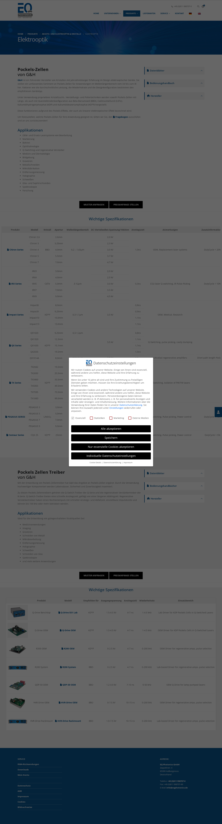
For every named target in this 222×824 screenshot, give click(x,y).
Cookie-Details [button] (96, 462)
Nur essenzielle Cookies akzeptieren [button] (111, 447)
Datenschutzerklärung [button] (112, 462)
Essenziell (78, 418)
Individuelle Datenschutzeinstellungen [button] (111, 456)
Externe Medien (138, 418)
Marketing (116, 418)
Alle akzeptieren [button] (111, 428)
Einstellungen (116, 407)
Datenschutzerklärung (130, 404)
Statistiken (97, 418)
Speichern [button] (111, 438)
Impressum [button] (128, 462)
